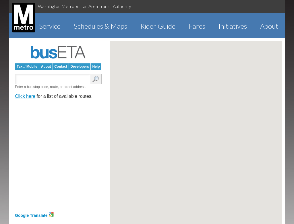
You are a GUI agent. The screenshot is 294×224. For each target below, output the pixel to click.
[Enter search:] (54, 79)
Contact (60, 67)
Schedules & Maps (100, 26)
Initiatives (232, 26)
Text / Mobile (27, 67)
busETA (58, 52)
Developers (79, 67)
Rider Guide (157, 26)
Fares (197, 26)
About (269, 26)
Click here (25, 96)
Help (96, 67)
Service (50, 26)
